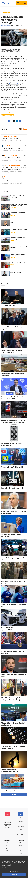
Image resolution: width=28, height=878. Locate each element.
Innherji (20, 842)
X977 (21, 853)
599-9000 (8, 827)
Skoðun (7, 848)
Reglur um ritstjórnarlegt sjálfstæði (7, 821)
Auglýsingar (20, 821)
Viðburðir (20, 847)
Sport (7, 845)
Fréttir (7, 842)
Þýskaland (4, 112)
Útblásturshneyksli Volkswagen (8, 115)
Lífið (7, 847)
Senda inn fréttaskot (20, 834)
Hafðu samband (21, 823)
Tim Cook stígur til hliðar (9, 305)
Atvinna (20, 845)
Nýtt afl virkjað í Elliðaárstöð (17, 262)
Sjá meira (14, 794)
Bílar (10, 112)
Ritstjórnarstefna (21, 824)
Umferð (20, 829)
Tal (20, 855)
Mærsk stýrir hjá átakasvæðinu (11, 791)
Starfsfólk (20, 828)
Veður (21, 848)
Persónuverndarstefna (7, 822)
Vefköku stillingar (14, 871)
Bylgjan (20, 850)
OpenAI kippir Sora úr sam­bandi (12, 488)
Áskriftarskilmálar (20, 826)
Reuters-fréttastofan (14, 83)
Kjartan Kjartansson (5, 25)
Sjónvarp (7, 850)
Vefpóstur (20, 831)
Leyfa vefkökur (14, 874)
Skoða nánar (5, 867)
